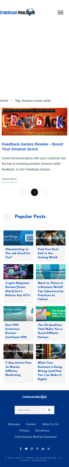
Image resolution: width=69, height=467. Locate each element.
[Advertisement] (34, 61)
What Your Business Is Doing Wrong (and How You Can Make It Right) (50, 371)
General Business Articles (19, 111)
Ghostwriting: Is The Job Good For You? (17, 253)
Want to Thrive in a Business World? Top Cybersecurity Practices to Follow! (50, 291)
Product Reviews (44, 111)
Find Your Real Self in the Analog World (48, 253)
